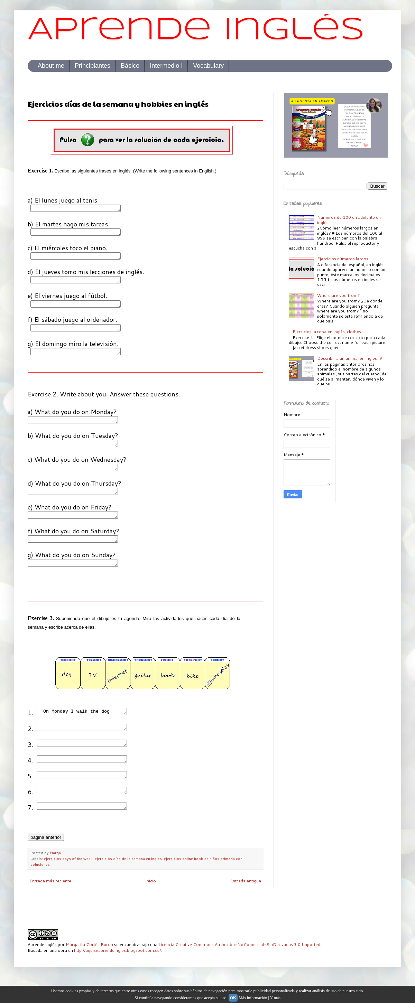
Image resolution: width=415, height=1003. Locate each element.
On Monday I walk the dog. (87, 726)
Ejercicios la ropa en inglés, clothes (327, 332)
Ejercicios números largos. (343, 259)
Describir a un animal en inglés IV (349, 358)
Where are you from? (338, 295)
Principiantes (92, 65)
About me (51, 65)
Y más (275, 997)
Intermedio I (166, 65)
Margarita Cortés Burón (89, 966)
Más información (253, 997)
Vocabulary (208, 65)
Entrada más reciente (50, 903)
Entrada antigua (245, 903)
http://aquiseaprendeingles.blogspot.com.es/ (117, 972)
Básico (130, 65)
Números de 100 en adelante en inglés (349, 219)
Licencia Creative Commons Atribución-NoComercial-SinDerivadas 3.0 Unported (239, 966)
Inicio (150, 903)
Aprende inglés (196, 31)
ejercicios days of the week (68, 880)
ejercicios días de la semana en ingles (128, 880)
